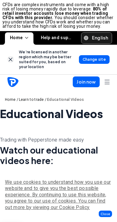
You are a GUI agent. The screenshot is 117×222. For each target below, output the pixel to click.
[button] (105, 214)
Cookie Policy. (74, 207)
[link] (10, 59)
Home (19, 37)
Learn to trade (31, 99)
